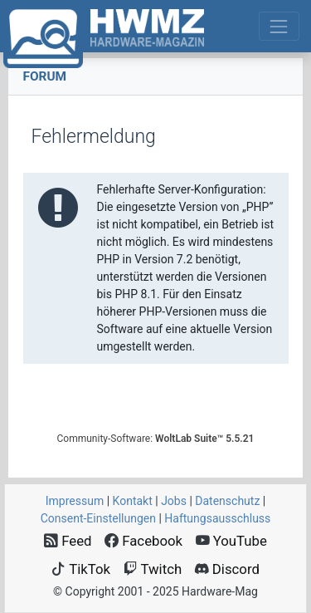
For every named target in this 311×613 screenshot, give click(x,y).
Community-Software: (156, 438)
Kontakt (133, 501)
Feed (68, 540)
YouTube (231, 540)
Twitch (153, 569)
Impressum (75, 501)
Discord (227, 569)
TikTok (80, 569)
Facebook (143, 540)
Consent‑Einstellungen (98, 518)
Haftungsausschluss (217, 518)
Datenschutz (227, 501)
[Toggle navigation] (279, 26)
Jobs (174, 501)
